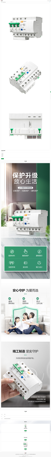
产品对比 (25, 430)
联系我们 (23, 455)
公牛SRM (27, 455)
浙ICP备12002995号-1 (24, 456)
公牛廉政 (25, 455)
